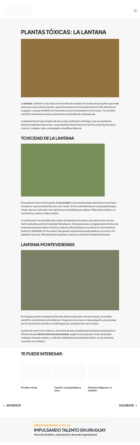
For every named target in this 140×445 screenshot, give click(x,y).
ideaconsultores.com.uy (52, 425)
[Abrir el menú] (135, 10)
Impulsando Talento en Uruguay (70, 430)
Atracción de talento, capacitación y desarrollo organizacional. (66, 434)
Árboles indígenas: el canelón (103, 375)
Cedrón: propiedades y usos (70, 375)
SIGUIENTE (126, 405)
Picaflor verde (36, 374)
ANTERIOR (13, 405)
